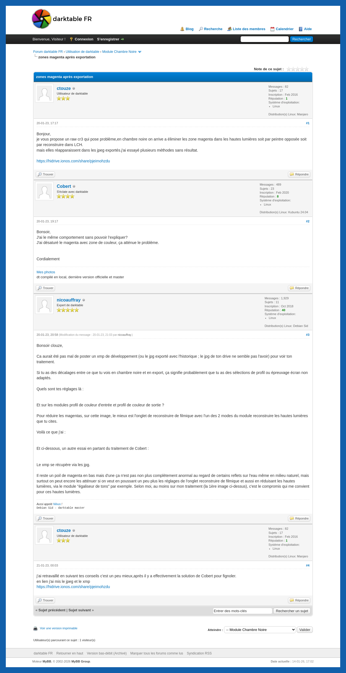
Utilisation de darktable (82, 52)
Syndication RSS (199, 653)
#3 (307, 334)
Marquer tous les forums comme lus (156, 653)
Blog (190, 29)
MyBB (47, 661)
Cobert (64, 186)
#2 (307, 221)
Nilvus (57, 504)
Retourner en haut (69, 653)
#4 (307, 565)
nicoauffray (68, 300)
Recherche (213, 29)
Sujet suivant (79, 610)
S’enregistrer (108, 39)
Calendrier (284, 29)
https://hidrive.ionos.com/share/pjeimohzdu (73, 161)
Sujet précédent (52, 610)
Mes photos (46, 272)
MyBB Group (80, 661)
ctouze (64, 88)
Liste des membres (249, 29)
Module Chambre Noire (119, 52)
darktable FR (43, 653)
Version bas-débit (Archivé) (107, 653)
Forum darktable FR (48, 52)
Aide (308, 29)
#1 (307, 123)
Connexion (84, 39)
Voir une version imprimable (58, 628)
